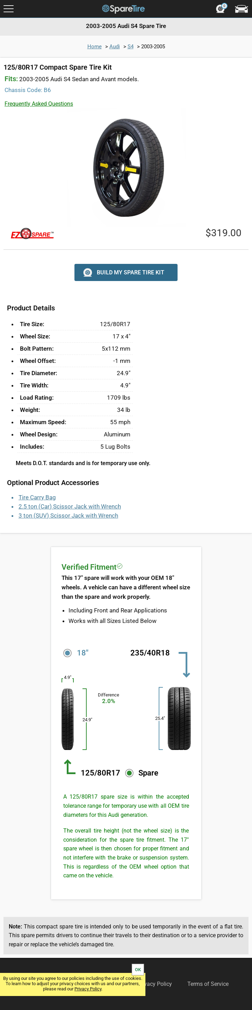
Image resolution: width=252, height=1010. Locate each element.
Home (94, 46)
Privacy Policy (87, 988)
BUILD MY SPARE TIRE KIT (122, 272)
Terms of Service (208, 984)
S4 (131, 46)
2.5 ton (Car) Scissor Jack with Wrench (70, 506)
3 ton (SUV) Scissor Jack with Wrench (68, 515)
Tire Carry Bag (37, 497)
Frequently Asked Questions (39, 103)
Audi (114, 46)
